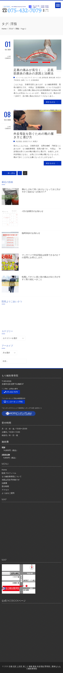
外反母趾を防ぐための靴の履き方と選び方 (34, 135)
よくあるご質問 (8, 493)
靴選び (35, 141)
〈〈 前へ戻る (9, 173)
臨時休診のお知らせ (31, 233)
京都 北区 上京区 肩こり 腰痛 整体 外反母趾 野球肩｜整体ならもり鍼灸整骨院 (35, 667)
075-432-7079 (11, 392)
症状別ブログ (27, 141)
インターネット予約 (13, 401)
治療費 (4, 483)
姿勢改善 (45, 77)
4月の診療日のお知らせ (32, 211)
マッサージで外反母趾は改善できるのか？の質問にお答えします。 (41, 256)
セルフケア (28, 77)
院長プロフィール (9, 473)
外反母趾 (19, 141)
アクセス (5, 489)
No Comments (8, 57)
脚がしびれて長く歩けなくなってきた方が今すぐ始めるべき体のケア (41, 190)
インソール (19, 77)
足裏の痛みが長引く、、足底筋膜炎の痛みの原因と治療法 (34, 71)
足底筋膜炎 (35, 80)
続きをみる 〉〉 (52, 102)
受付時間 (5, 486)
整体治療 (52, 77)
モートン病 (37, 77)
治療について (25, 80)
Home (4, 469)
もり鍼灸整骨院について (12, 476)
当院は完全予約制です (11, 479)
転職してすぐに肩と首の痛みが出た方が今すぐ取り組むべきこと (41, 278)
